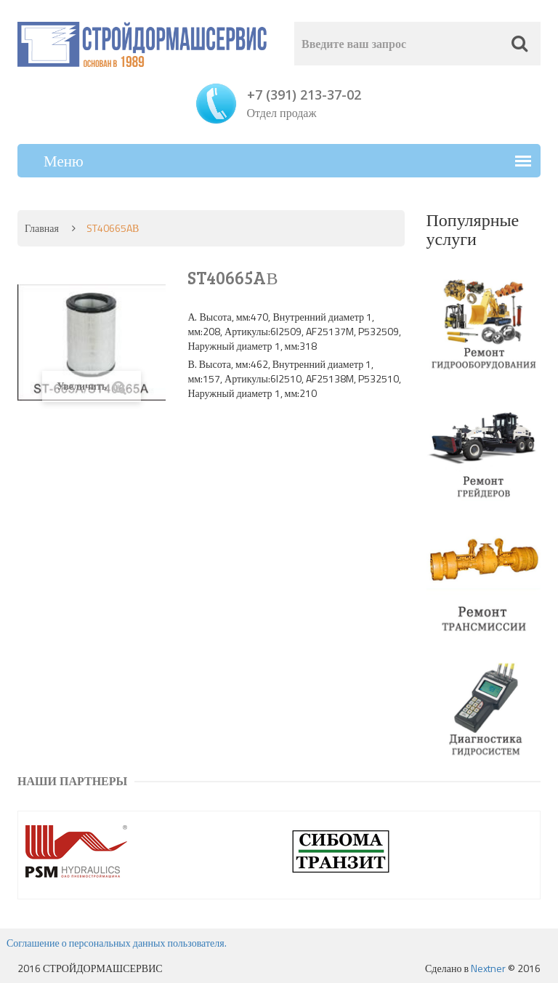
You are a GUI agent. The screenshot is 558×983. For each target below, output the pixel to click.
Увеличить (91, 386)
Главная (42, 228)
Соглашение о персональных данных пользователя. (117, 942)
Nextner (488, 968)
